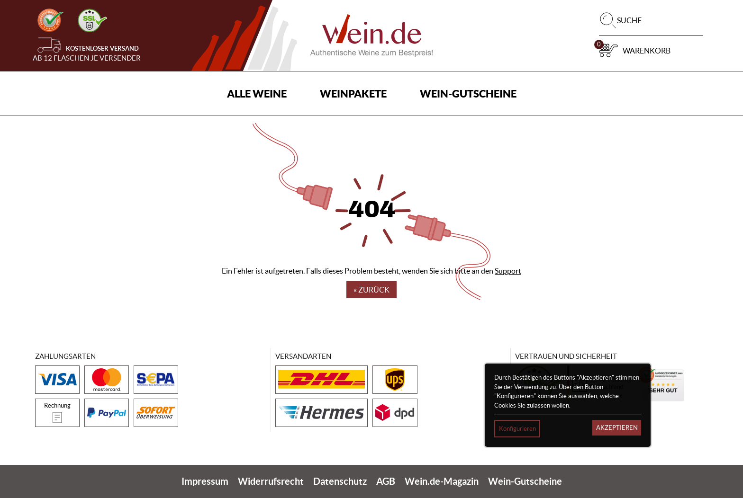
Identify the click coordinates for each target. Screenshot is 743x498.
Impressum (204, 481)
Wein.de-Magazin (442, 481)
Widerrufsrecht (271, 481)
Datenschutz (340, 481)
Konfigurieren (517, 428)
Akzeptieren (617, 427)
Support (508, 271)
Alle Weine (257, 93)
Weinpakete (353, 93)
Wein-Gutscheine (468, 93)
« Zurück (371, 289)
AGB (385, 481)
